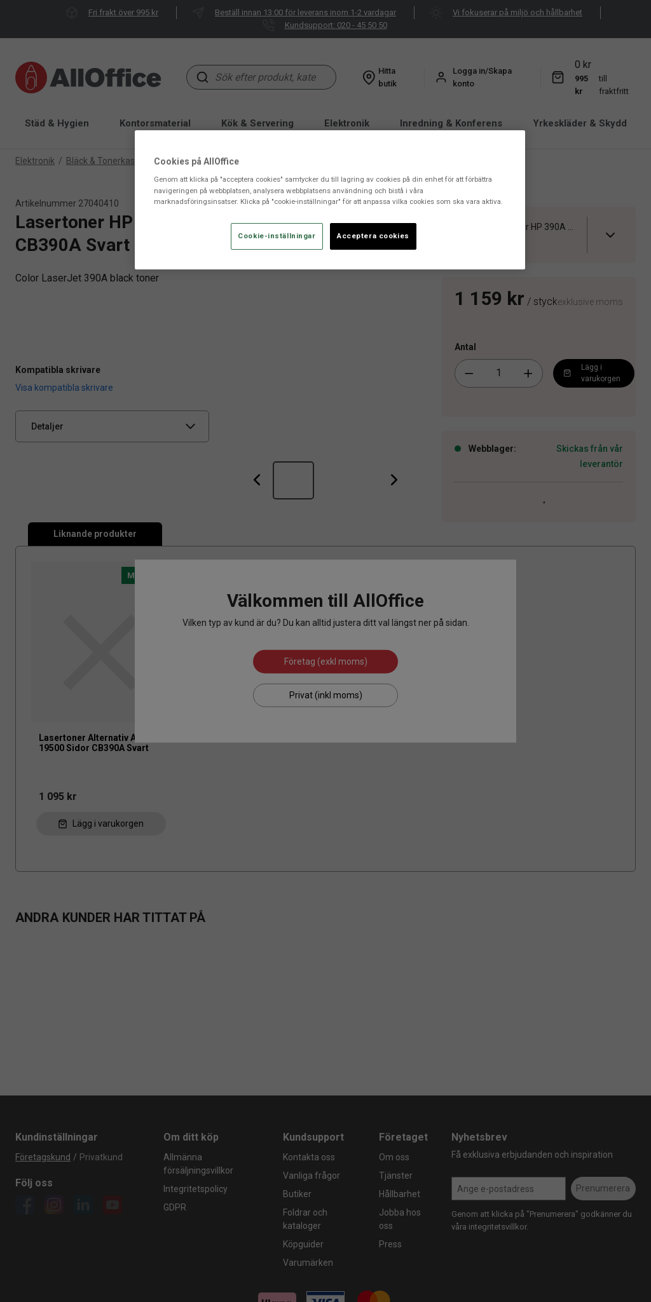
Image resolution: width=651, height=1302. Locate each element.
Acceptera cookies (373, 235)
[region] (330, 199)
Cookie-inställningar (276, 235)
